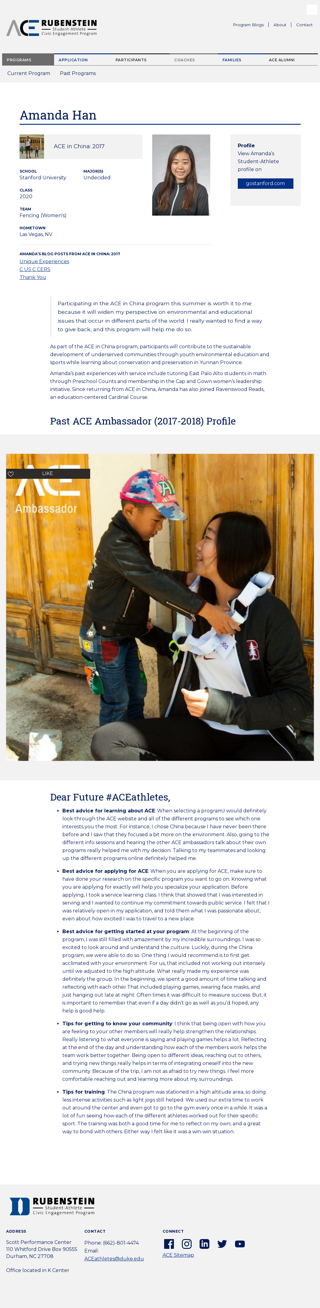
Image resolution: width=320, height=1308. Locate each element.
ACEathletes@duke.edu (114, 1259)
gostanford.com (265, 183)
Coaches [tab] (184, 60)
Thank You (33, 277)
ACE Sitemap (178, 1255)
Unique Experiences (44, 261)
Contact (304, 24)
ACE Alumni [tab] (282, 60)
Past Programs (80, 75)
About (282, 25)
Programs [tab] (19, 60)
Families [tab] (232, 60)
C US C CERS (35, 269)
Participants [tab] (131, 60)
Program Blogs (248, 24)
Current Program (28, 73)
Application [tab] (73, 60)
